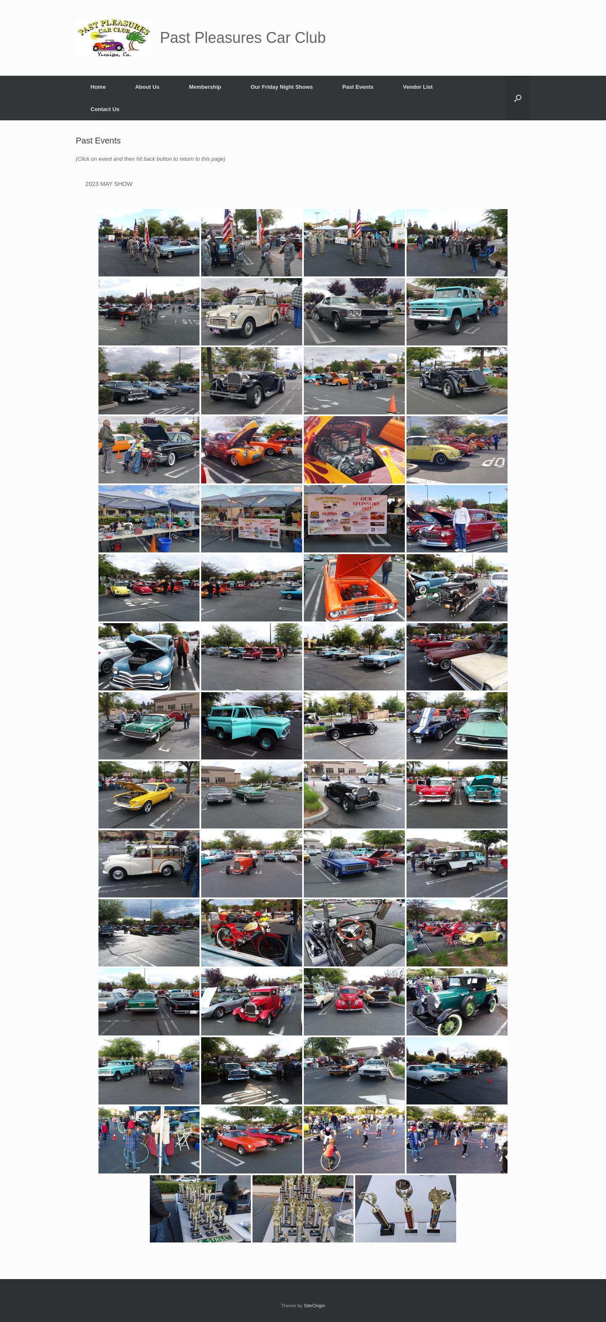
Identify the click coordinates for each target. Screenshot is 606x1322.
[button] (517, 98)
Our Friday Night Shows (281, 87)
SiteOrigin (314, 1305)
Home (98, 87)
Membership (205, 87)
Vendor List (418, 87)
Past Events (358, 87)
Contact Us (105, 109)
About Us (147, 87)
